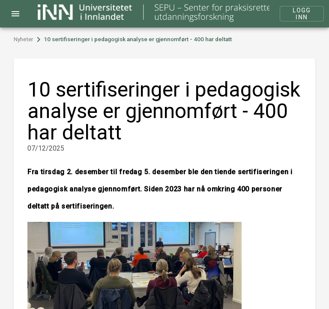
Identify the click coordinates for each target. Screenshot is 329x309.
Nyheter (23, 39)
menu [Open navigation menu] (15, 14)
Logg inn (302, 13)
